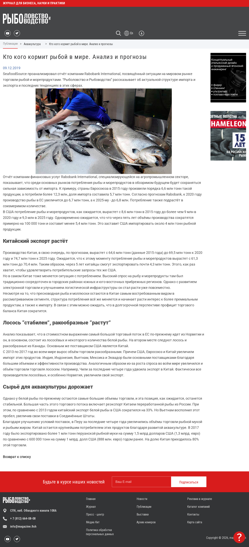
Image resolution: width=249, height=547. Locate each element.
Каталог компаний (198, 507)
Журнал (91, 507)
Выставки (143, 514)
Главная (91, 499)
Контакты (193, 514)
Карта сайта (194, 522)
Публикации (10, 43)
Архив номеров (146, 522)
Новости (142, 499)
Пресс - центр (95, 514)
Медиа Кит (93, 522)
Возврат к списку (17, 457)
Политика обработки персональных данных (100, 532)
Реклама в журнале (199, 499)
